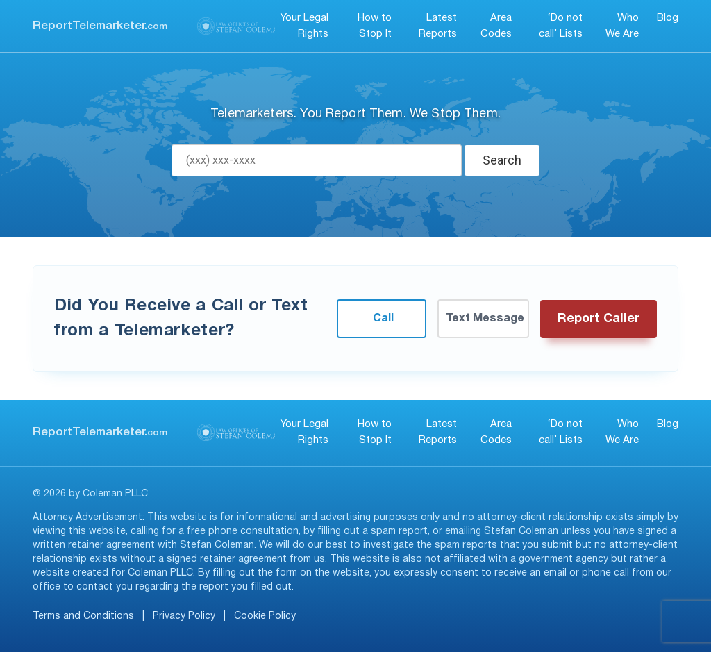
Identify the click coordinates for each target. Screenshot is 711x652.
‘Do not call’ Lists (561, 26)
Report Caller (598, 319)
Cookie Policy (265, 616)
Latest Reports (438, 26)
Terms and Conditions (83, 616)
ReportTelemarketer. (100, 26)
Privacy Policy (184, 616)
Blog (667, 18)
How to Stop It (375, 26)
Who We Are (622, 26)
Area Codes (496, 26)
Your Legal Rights (304, 26)
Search (502, 160)
